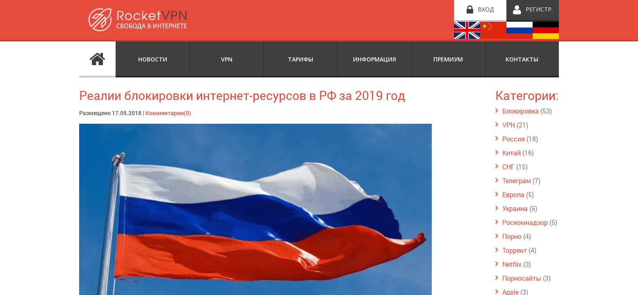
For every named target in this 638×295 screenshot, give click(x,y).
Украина (515, 208)
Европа (513, 194)
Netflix (512, 264)
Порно (512, 236)
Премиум (448, 59)
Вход (486, 9)
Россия (513, 138)
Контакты (522, 59)
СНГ (508, 166)
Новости (152, 59)
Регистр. (539, 9)
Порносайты (521, 278)
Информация (374, 59)
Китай (511, 152)
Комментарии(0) (168, 113)
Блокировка (520, 111)
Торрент (514, 250)
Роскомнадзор (525, 222)
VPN (226, 59)
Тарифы (300, 59)
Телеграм (516, 180)
